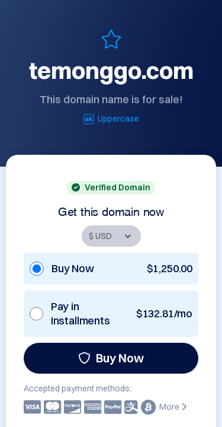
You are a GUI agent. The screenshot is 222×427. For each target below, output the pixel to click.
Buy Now (111, 357)
